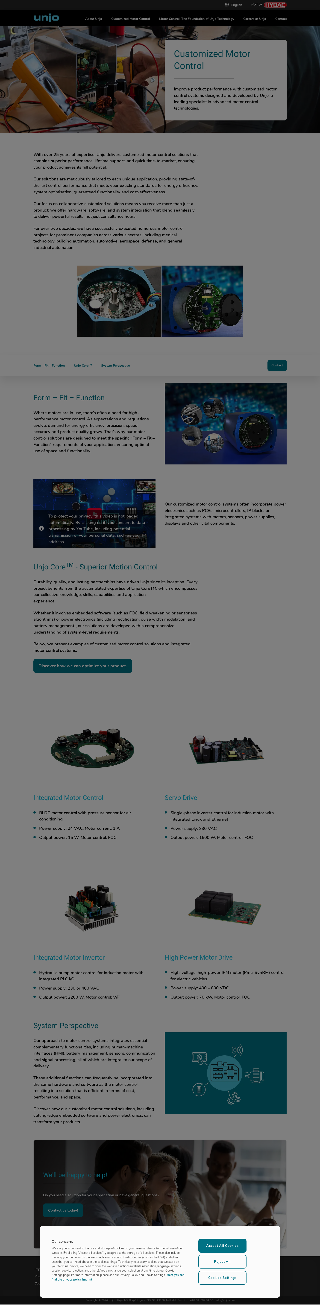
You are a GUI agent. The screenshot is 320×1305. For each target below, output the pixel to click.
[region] (160, 1262)
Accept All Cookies (222, 1245)
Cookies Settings (222, 1277)
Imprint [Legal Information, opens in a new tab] (87, 1279)
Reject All (222, 1261)
